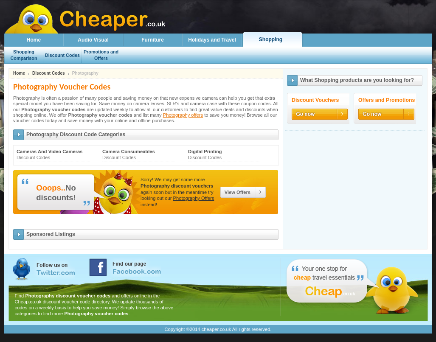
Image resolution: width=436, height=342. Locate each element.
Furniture (152, 40)
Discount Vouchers (315, 100)
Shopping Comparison (24, 55)
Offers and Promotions (386, 100)
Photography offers (183, 115)
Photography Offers (193, 198)
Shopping (270, 39)
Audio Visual (93, 40)
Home (34, 40)
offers (127, 295)
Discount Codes (48, 73)
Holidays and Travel (212, 40)
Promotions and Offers (101, 55)
